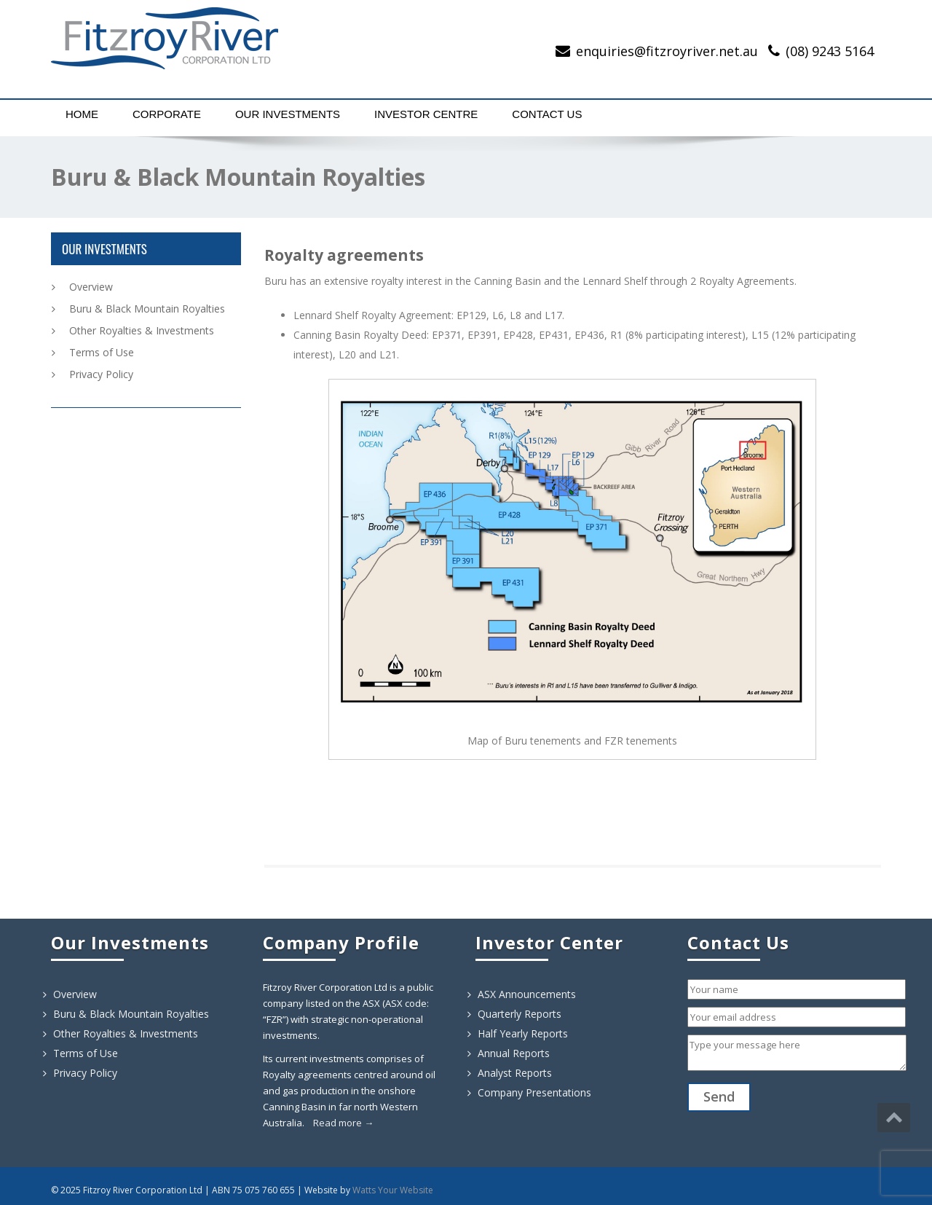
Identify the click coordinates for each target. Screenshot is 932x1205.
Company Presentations (534, 1092)
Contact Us (547, 114)
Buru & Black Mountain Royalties (147, 308)
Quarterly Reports (519, 1014)
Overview (91, 287)
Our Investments (287, 114)
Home (82, 114)
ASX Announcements (527, 994)
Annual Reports (514, 1053)
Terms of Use (101, 352)
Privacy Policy (101, 374)
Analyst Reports (515, 1073)
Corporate (167, 114)
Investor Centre (426, 114)
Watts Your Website (392, 1190)
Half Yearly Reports (523, 1033)
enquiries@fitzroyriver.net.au (667, 51)
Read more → (343, 1122)
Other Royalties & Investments (141, 330)
